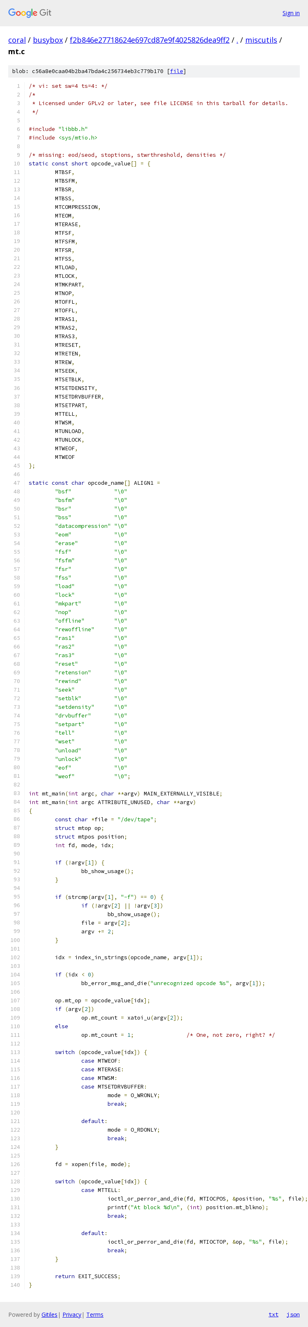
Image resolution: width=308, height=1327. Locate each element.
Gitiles (49, 1314)
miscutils (261, 40)
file (176, 71)
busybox (48, 40)
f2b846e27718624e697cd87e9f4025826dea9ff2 (150, 40)
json (293, 1314)
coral (17, 40)
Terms (94, 1314)
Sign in (291, 13)
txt (273, 1314)
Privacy (71, 1314)
